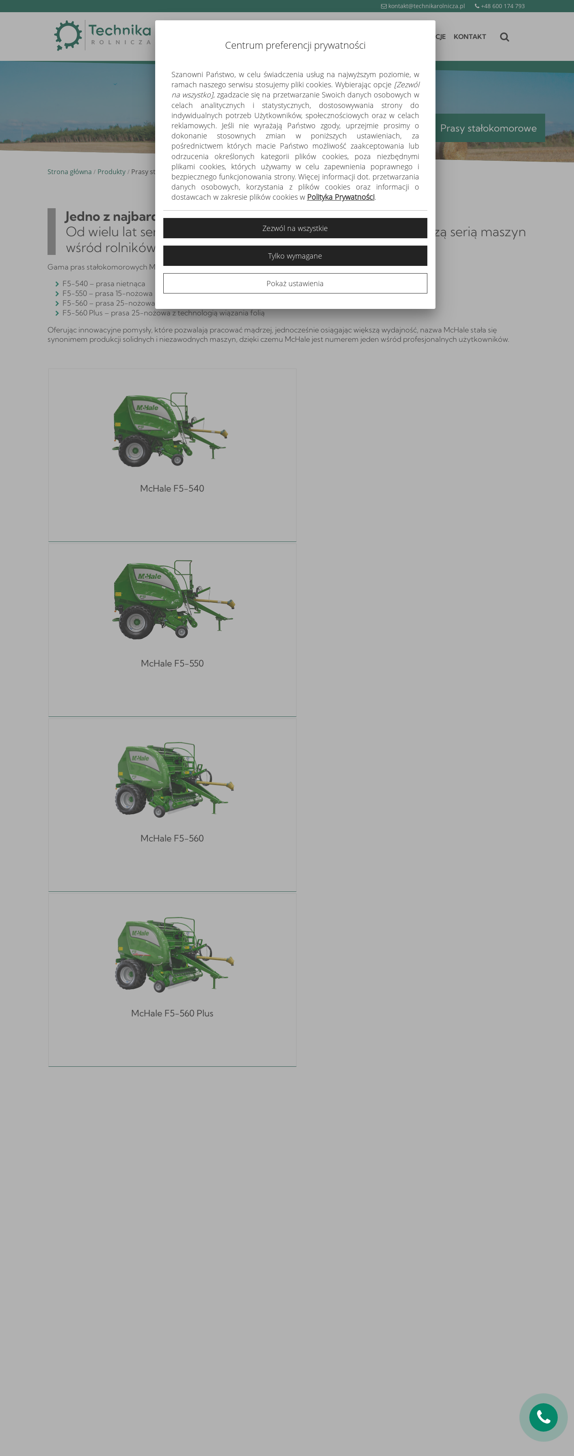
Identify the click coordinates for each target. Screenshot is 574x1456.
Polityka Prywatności (341, 197)
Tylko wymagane (295, 256)
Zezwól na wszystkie (295, 228)
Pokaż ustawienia (295, 283)
